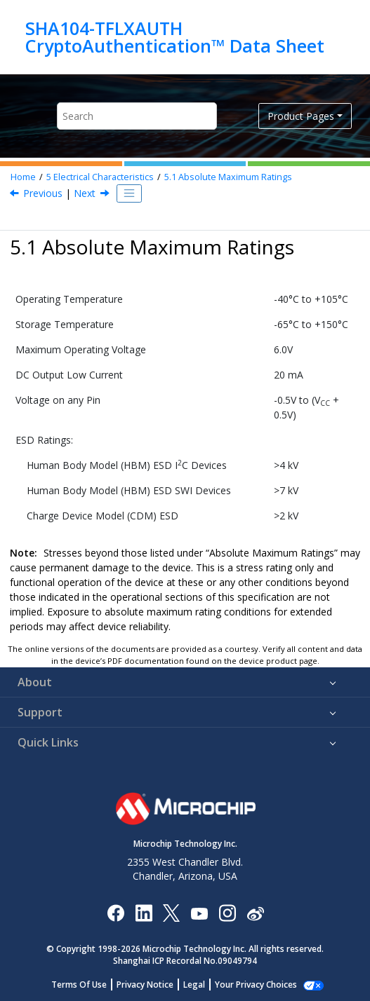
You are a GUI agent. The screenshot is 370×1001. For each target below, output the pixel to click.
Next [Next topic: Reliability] (84, 193)
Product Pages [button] (300, 116)
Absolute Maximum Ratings (228, 177)
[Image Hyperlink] (199, 912)
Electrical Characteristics (100, 177)
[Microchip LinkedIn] (143, 912)
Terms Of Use (79, 984)
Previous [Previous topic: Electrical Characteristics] (42, 193)
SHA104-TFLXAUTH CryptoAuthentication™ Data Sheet (174, 37)
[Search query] (137, 116)
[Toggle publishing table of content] (129, 193)
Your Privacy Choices (256, 984)
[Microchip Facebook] (115, 912)
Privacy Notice (145, 984)
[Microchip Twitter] (171, 912)
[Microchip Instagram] (227, 912)
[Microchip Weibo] (255, 912)
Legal (194, 984)
